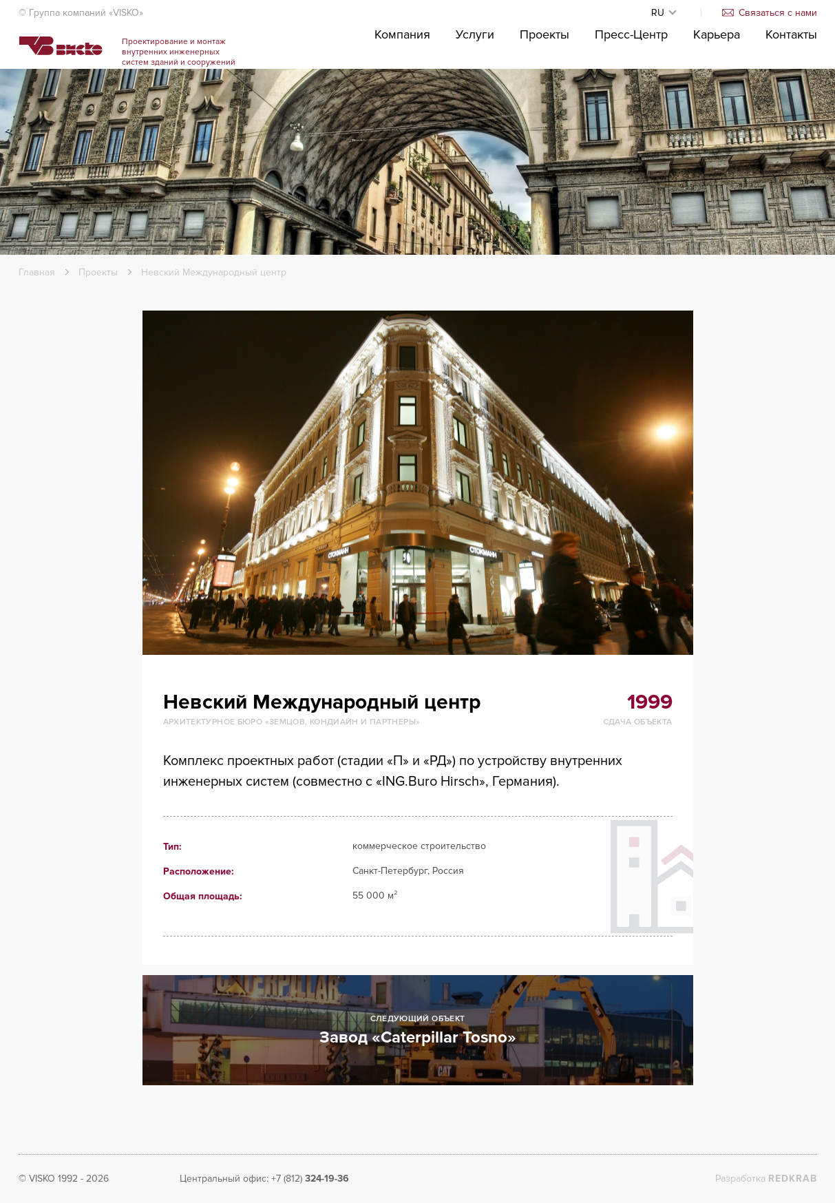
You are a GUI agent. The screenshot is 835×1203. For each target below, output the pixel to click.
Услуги (475, 76)
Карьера (716, 76)
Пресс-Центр (631, 76)
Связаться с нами (769, 13)
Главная (37, 272)
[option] (417, 483)
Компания (402, 76)
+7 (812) (310, 1178)
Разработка (766, 1178)
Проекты (544, 76)
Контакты (791, 76)
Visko (85, 69)
